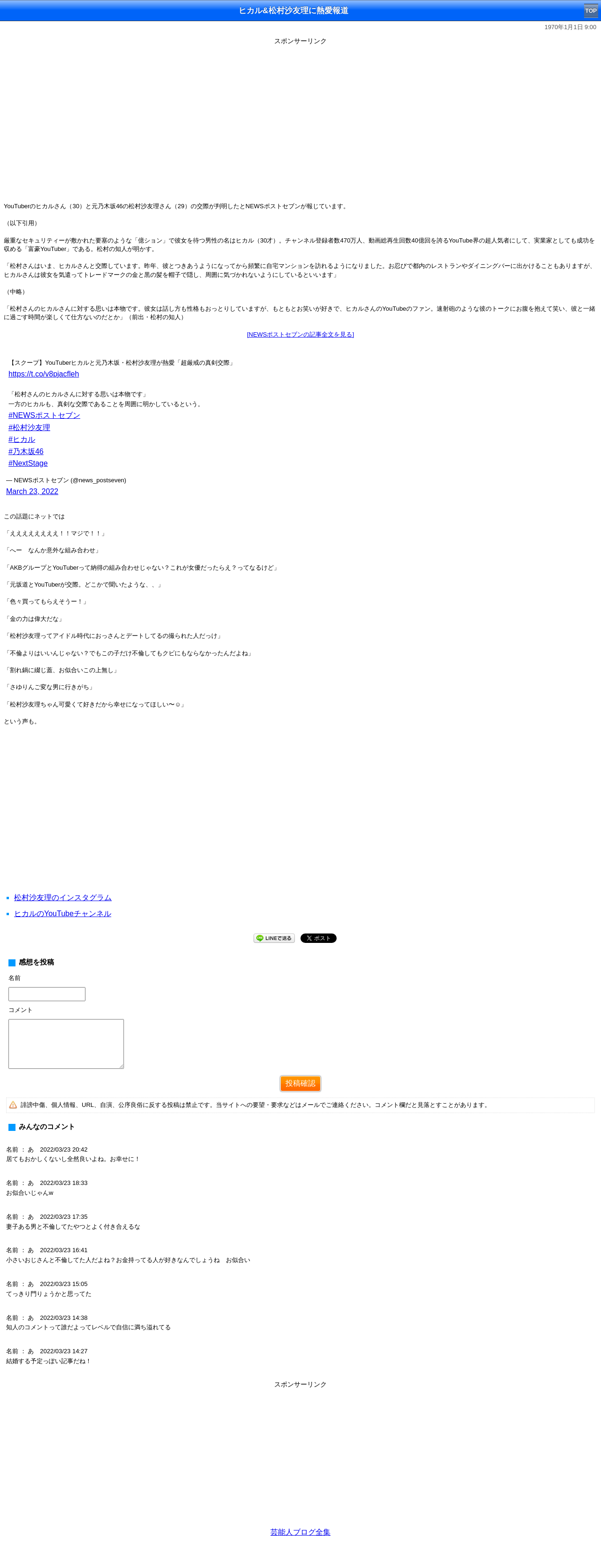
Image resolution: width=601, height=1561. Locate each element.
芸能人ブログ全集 (300, 1532)
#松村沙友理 (29, 427)
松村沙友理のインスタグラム (63, 898)
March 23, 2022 (32, 491)
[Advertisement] (300, 820)
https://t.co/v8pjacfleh (43, 374)
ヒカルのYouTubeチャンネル (62, 914)
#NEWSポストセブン (44, 415)
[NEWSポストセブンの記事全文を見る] (300, 334)
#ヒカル (21, 439)
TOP (591, 11)
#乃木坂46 (26, 451)
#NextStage (28, 463)
